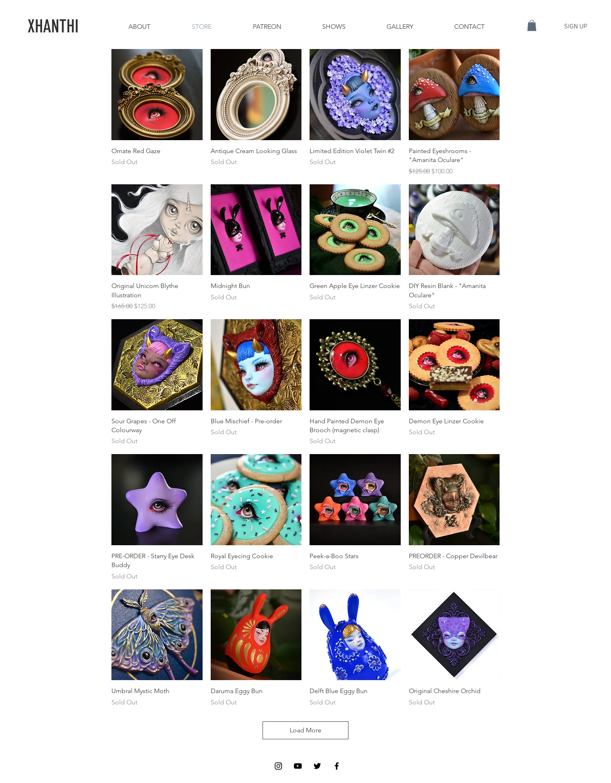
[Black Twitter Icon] (317, 766)
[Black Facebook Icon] (337, 766)
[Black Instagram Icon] (278, 766)
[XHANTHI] (53, 26)
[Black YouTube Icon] (298, 766)
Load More (305, 730)
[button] (531, 25)
